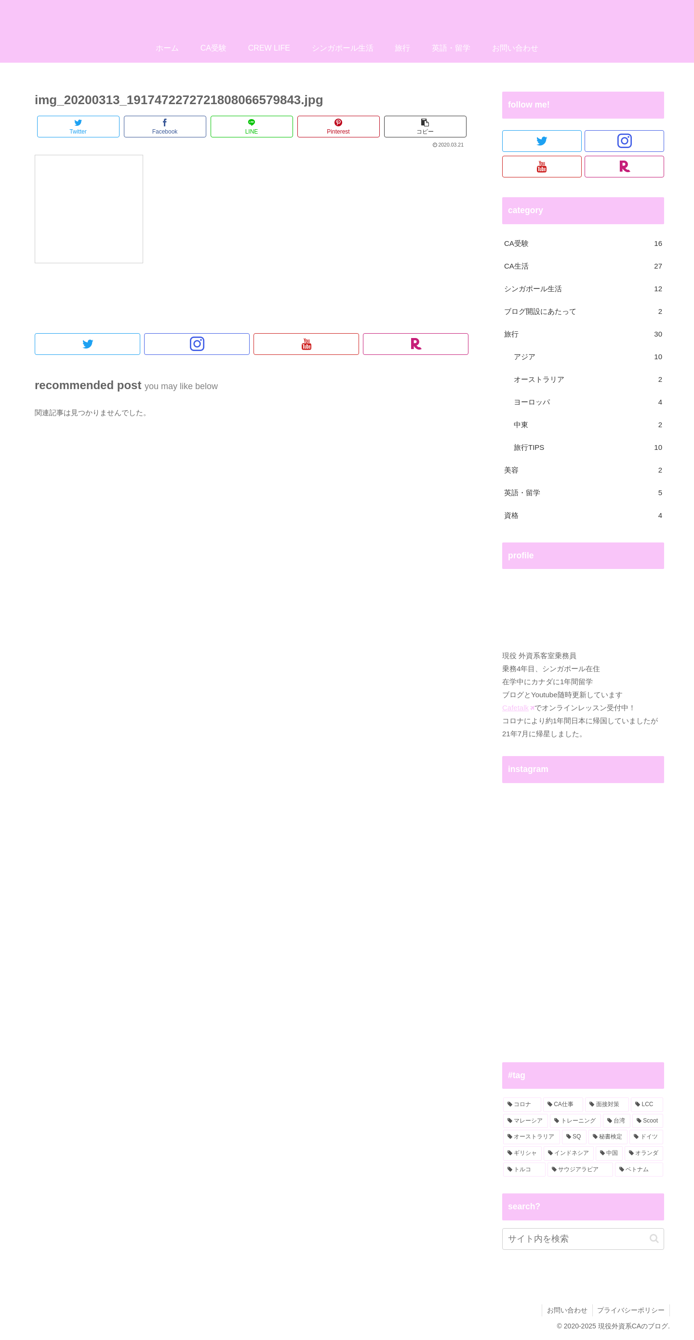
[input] (583, 1239)
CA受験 (583, 243)
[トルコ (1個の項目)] (524, 1170)
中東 (588, 424)
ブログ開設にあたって (583, 311)
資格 (583, 515)
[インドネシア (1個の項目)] (569, 1153)
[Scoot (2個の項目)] (647, 1121)
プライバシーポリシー (631, 1310)
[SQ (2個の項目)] (574, 1137)
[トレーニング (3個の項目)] (575, 1121)
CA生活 (583, 265)
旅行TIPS (588, 447)
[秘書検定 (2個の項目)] (608, 1137)
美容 (583, 469)
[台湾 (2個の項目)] (616, 1121)
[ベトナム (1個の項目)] (639, 1170)
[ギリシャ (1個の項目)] (522, 1153)
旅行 (583, 333)
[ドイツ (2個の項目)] (646, 1137)
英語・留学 (583, 492)
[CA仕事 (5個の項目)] (563, 1104)
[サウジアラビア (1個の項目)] (580, 1170)
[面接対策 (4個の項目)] (607, 1104)
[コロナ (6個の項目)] (522, 1104)
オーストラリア (588, 379)
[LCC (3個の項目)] (647, 1104)
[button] (654, 1238)
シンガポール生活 (583, 288)
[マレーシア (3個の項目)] (525, 1121)
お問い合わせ (567, 1310)
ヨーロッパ (588, 401)
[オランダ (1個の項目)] (644, 1153)
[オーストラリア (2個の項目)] (531, 1137)
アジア (588, 356)
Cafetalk (518, 708)
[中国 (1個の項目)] (609, 1153)
